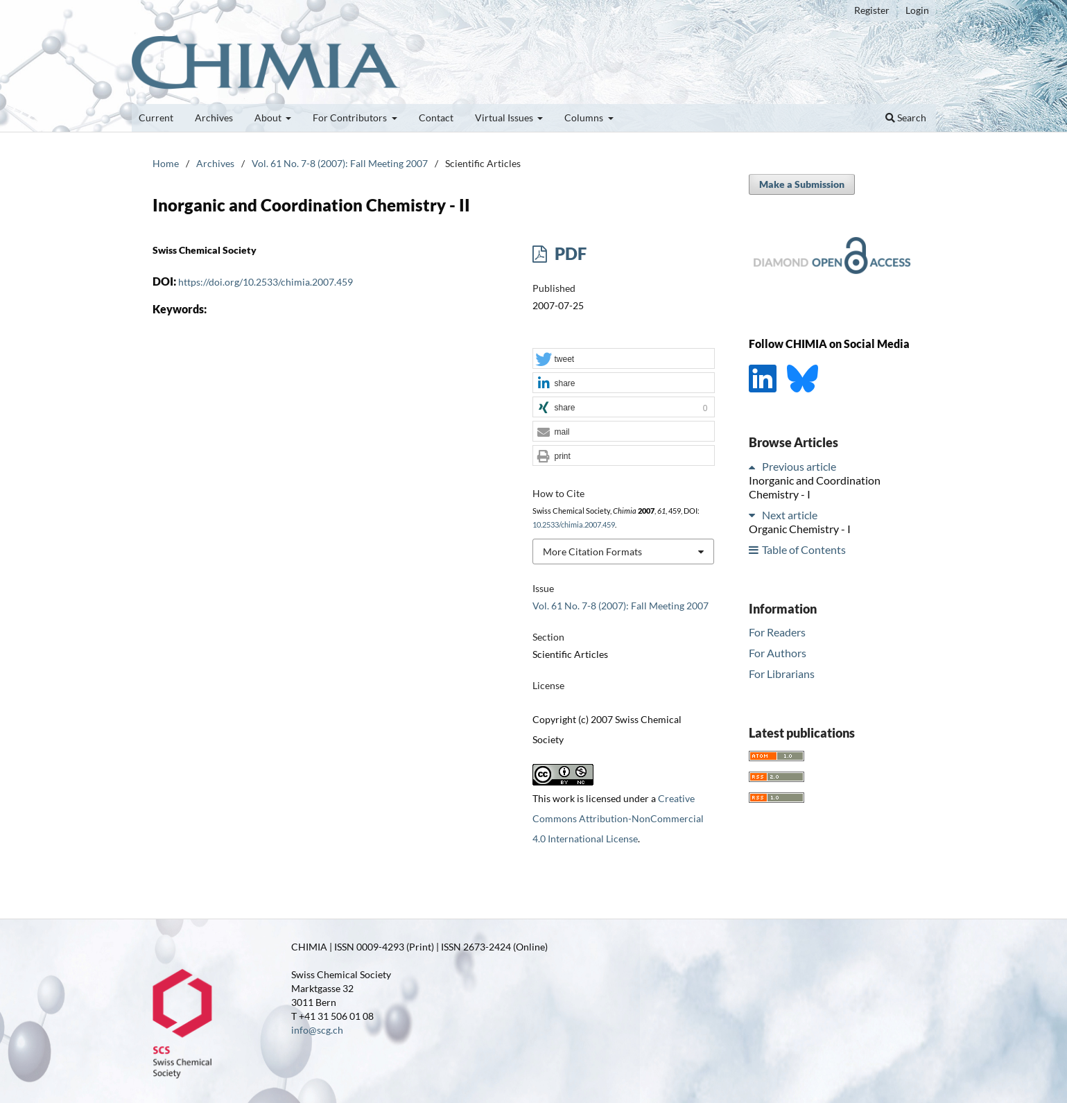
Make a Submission (801, 184)
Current (156, 117)
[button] (623, 359)
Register (872, 10)
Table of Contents (804, 549)
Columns (584, 117)
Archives (214, 117)
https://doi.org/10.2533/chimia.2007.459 (265, 282)
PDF (569, 253)
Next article (789, 514)
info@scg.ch (317, 1030)
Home (166, 163)
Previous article (799, 466)
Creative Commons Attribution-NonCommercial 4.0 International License (618, 818)
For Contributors (351, 117)
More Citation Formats (592, 551)
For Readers (777, 632)
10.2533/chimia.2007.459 (573, 525)
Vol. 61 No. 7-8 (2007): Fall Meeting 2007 (340, 163)
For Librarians (782, 673)
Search (905, 117)
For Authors (777, 652)
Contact (436, 117)
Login (917, 10)
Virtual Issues (505, 117)
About (269, 117)
